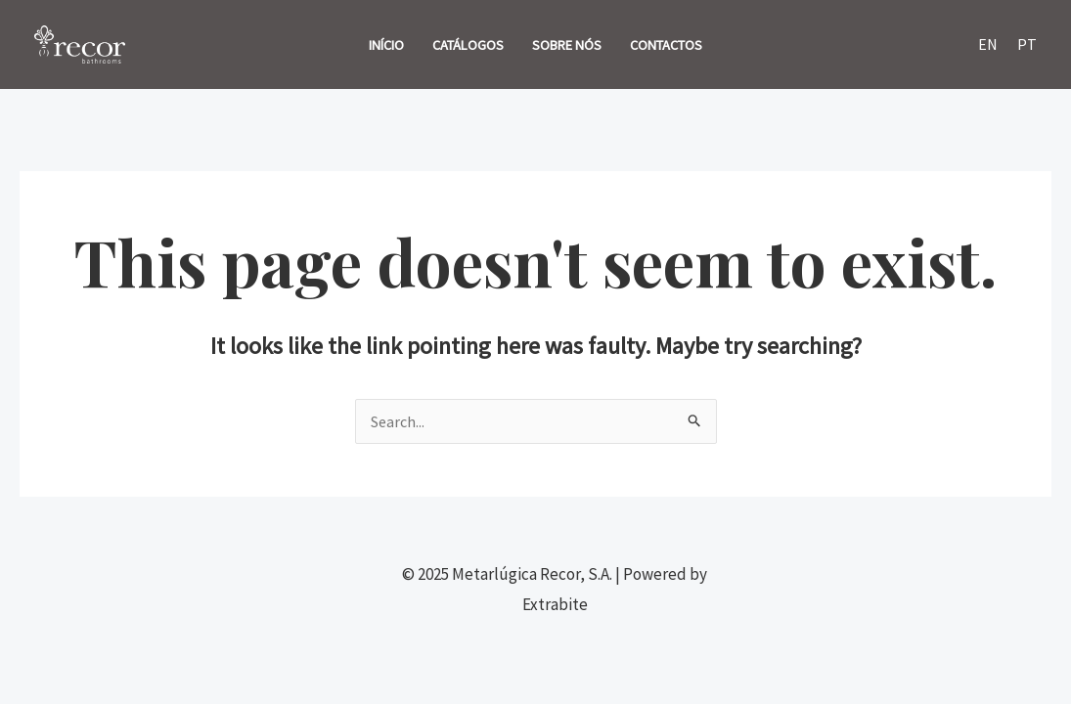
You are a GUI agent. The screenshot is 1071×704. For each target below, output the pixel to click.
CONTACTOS (666, 45)
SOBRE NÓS (567, 45)
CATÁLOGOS (468, 45)
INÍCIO (386, 45)
